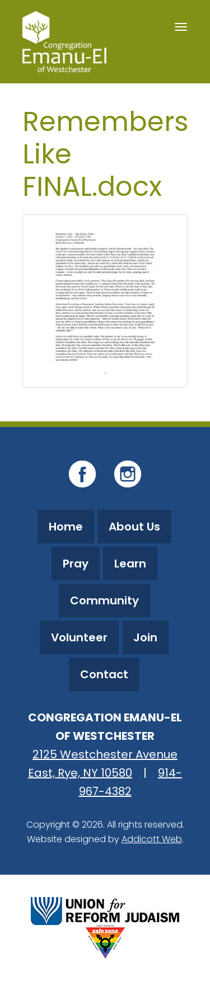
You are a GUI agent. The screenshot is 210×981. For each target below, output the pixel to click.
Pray (75, 563)
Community (104, 600)
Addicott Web (152, 839)
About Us (134, 526)
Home (66, 526)
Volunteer (79, 637)
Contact (104, 674)
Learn (130, 563)
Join (145, 637)
